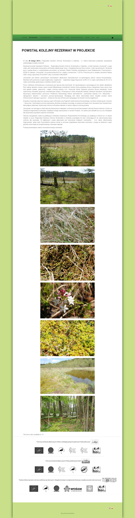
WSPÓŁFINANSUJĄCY (77, 37)
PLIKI (93, 37)
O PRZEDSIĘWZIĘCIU (45, 37)
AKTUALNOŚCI (33, 37)
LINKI (97, 37)
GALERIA (87, 37)
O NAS (67, 37)
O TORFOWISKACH (58, 37)
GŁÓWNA (24, 37)
